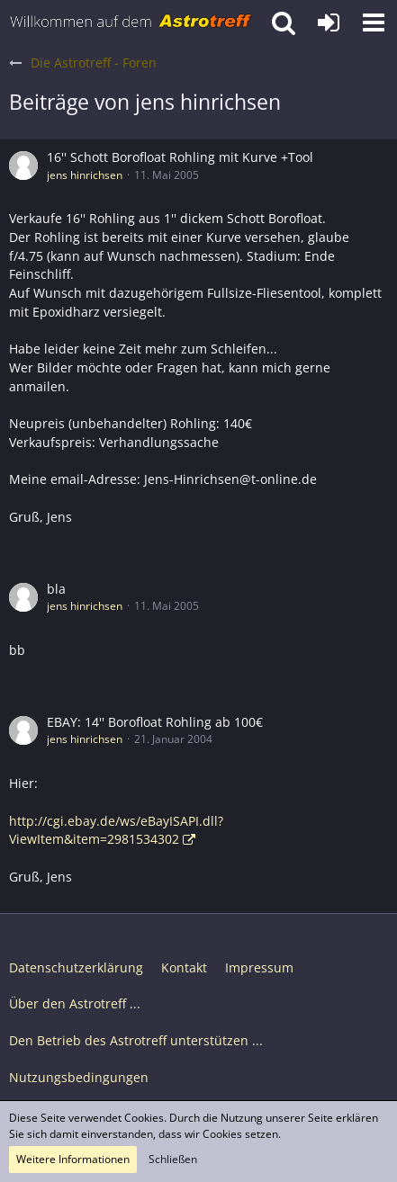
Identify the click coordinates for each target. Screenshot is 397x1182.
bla (56, 588)
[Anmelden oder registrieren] (329, 22)
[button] (374, 22)
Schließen (173, 1159)
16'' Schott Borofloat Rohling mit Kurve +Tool (180, 157)
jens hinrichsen (84, 175)
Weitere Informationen (73, 1159)
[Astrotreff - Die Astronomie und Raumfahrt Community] (131, 22)
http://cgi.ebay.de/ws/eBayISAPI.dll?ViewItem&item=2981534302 (116, 830)
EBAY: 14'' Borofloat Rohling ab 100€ (155, 721)
